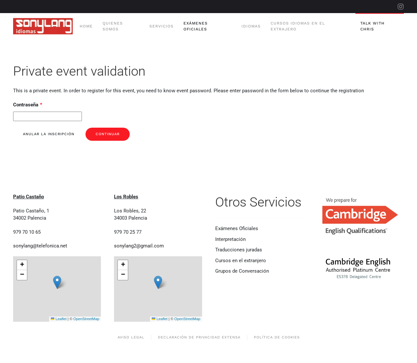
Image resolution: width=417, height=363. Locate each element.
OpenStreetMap (86, 319)
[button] (57, 282)
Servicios (161, 26)
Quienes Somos (113, 26)
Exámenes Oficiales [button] (195, 26)
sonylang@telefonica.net (40, 246)
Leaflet (58, 319)
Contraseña (27, 105)
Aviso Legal (131, 337)
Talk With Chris (372, 26)
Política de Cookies (277, 337)
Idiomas (251, 26)
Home (86, 26)
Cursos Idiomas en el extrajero (298, 26)
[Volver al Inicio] (44, 26)
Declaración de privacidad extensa (199, 337)
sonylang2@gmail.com (139, 246)
